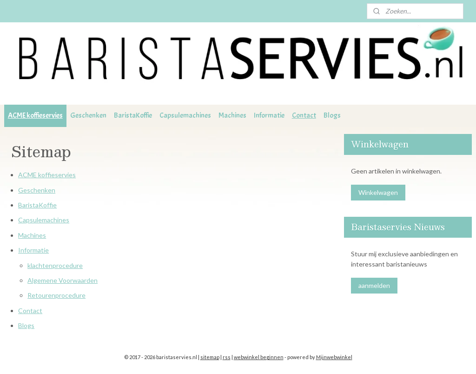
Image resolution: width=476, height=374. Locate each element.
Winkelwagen (378, 192)
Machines (232, 115)
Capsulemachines (185, 115)
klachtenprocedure (55, 265)
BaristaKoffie (133, 115)
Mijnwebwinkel (334, 357)
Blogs (332, 115)
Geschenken (88, 115)
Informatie (269, 115)
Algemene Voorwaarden (62, 280)
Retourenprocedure (56, 295)
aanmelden (374, 285)
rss (227, 357)
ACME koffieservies (35, 115)
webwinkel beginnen (259, 357)
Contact (304, 115)
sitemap (209, 357)
